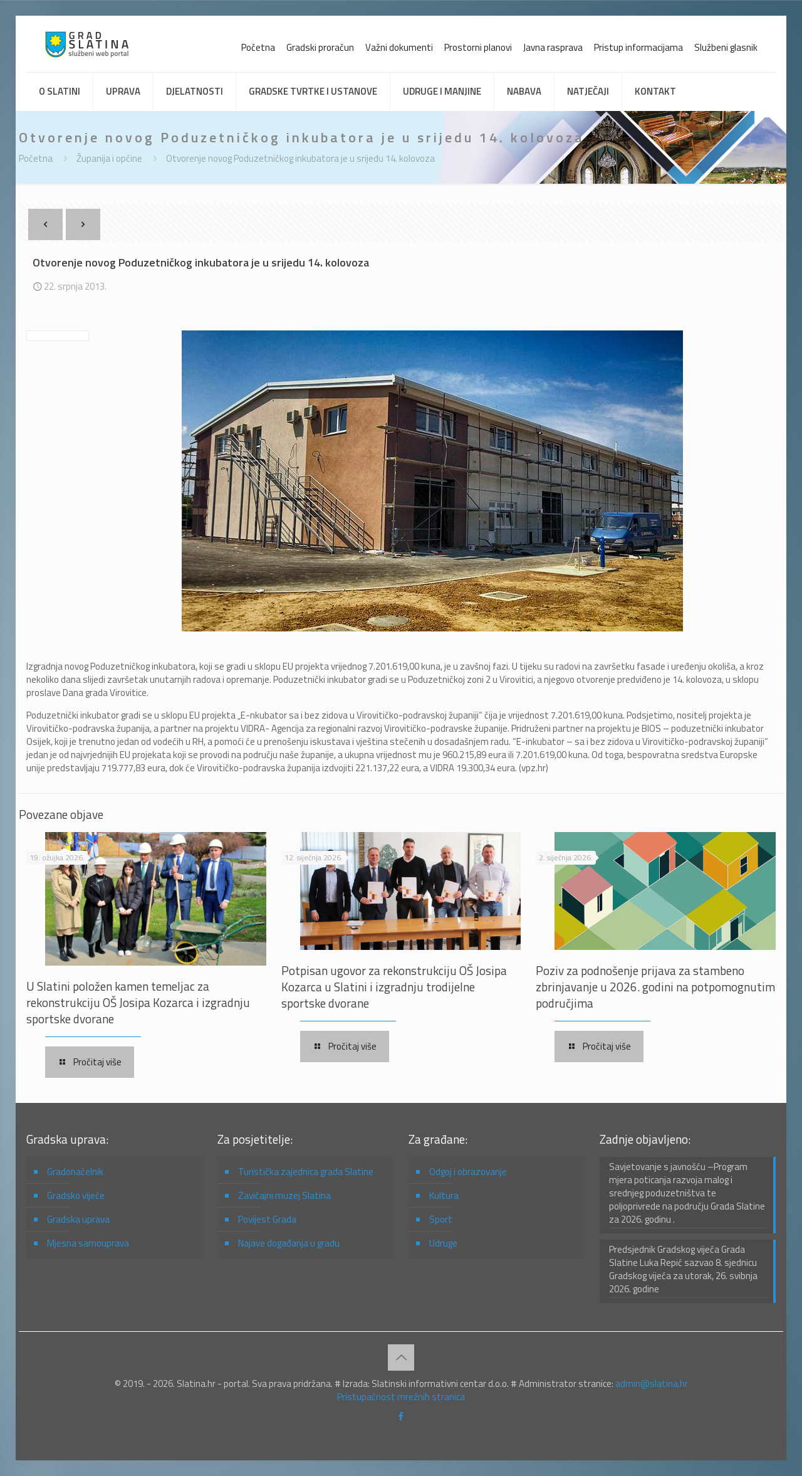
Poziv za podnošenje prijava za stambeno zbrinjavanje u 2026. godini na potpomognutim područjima (655, 986)
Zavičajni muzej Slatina (284, 1195)
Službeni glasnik (726, 47)
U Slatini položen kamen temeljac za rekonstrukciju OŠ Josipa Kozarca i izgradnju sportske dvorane (138, 1002)
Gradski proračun (320, 47)
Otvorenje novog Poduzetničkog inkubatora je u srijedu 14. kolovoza (300, 158)
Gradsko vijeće (76, 1195)
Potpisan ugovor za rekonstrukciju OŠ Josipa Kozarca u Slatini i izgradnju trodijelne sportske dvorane (394, 986)
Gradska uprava (78, 1219)
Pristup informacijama (638, 47)
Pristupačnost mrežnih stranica (401, 1396)
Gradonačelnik (75, 1171)
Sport (440, 1219)
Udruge (443, 1243)
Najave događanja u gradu (289, 1243)
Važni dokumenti (399, 47)
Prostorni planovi (478, 47)
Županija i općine (109, 158)
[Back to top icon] (401, 1357)
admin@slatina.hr (651, 1383)
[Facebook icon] (401, 1416)
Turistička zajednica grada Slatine (305, 1171)
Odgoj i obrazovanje (468, 1171)
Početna (258, 47)
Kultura (444, 1195)
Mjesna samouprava (88, 1243)
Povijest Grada (267, 1219)
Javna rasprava (553, 47)
